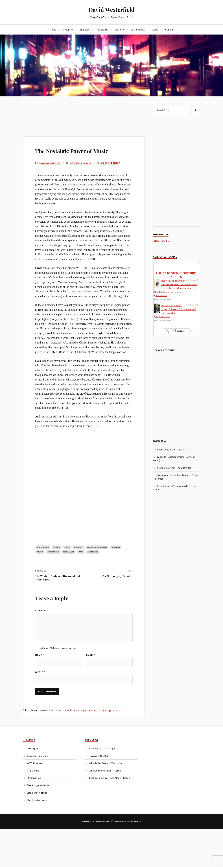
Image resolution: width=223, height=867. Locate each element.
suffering (93, 552)
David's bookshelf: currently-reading (176, 274)
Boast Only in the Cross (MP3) (173, 449)
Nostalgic (68, 552)
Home (53, 29)
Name (39, 655)
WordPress (102, 822)
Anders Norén (133, 822)
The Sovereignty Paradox (117, 576)
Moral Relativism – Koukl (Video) (174, 467)
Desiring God (34, 778)
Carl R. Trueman (161, 296)
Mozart (116, 547)
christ (56, 547)
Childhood (43, 547)
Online (161, 241)
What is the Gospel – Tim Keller (105, 763)
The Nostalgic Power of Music (81, 150)
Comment (42, 610)
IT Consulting (138, 29)
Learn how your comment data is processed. (96, 710)
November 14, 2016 (83, 163)
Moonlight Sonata (97, 547)
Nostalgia (53, 552)
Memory (78, 547)
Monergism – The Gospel (102, 748)
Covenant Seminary (37, 756)
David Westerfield (111, 9)
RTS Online (33, 770)
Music (118, 29)
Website (40, 672)
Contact (169, 29)
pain (81, 552)
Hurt (67, 547)
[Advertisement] (83, 110)
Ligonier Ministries (37, 792)
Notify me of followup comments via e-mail (58, 648)
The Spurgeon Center (38, 785)
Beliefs (66, 29)
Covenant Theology (99, 756)
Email (90, 655)
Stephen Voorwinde (163, 317)
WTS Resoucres (35, 763)
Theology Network (37, 800)
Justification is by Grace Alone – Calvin (109, 778)
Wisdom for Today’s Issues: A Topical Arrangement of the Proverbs (178, 309)
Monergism (33, 748)
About (155, 29)
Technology (102, 29)
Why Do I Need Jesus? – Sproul (105, 770)
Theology (84, 29)
